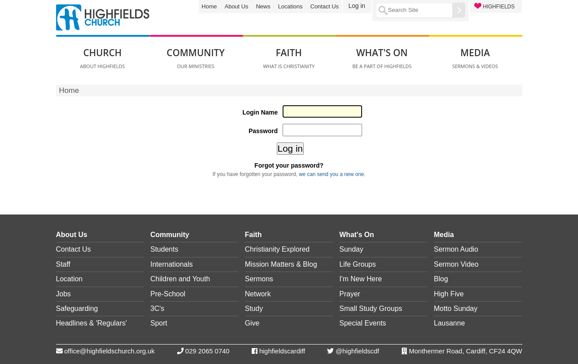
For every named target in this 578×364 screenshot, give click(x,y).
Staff (63, 264)
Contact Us (324, 6)
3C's (158, 308)
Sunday (351, 249)
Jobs (63, 294)
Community (170, 234)
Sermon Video (456, 264)
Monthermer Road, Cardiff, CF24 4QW (465, 351)
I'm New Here (361, 279)
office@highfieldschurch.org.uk (109, 351)
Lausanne (449, 323)
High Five (449, 294)
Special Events (363, 323)
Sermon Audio (456, 249)
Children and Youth (180, 279)
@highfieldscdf (357, 351)
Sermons (259, 279)
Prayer (350, 294)
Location (69, 279)
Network (258, 294)
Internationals (172, 264)
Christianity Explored (277, 249)
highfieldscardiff (282, 351)
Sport (159, 323)
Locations (290, 6)
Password (263, 130)
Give (252, 323)
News (263, 6)
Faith (253, 234)
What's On (357, 234)
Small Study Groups (371, 308)
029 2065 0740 (207, 351)
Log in (356, 5)
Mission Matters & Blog (281, 264)
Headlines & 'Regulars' (91, 323)
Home (209, 6)
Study (254, 308)
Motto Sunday (456, 308)
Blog (441, 279)
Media (444, 234)
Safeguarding (77, 308)
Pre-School (168, 294)
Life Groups (358, 264)
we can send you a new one (331, 174)
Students (164, 249)
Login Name (260, 112)
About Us (236, 6)
